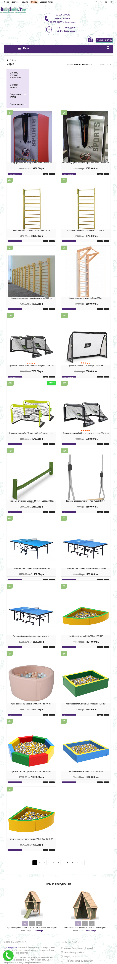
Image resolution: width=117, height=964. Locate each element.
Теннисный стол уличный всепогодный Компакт (31, 568)
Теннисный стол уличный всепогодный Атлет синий (86, 568)
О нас (6, 2)
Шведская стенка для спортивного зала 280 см (31, 230)
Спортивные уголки (15, 95)
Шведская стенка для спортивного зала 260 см (85, 230)
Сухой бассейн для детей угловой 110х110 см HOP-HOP (31, 839)
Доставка (15, 2)
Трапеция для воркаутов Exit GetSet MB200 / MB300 (85, 501)
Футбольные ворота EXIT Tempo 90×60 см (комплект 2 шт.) (31, 433)
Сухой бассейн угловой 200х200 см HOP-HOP (86, 636)
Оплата (25, 2)
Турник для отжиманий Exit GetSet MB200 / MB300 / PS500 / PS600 (31, 502)
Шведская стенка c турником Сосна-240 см (85, 298)
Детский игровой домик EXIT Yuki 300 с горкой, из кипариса (33, 927)
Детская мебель (14, 86)
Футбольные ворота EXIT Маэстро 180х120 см (85, 366)
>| (82, 862)
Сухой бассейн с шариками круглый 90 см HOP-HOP (31, 704)
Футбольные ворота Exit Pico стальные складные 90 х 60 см (86, 433)
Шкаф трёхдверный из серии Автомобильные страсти (31, 163)
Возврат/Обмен (46, 2)
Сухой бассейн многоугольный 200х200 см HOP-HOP (31, 771)
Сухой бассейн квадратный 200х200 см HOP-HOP (85, 771)
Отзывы (34, 2)
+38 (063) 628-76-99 (71, 956)
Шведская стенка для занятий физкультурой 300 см (31, 298)
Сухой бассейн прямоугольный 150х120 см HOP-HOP (86, 704)
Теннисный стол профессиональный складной (31, 636)
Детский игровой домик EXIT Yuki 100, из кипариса (85, 927)
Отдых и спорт (17, 104)
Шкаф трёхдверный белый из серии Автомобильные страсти (85, 163)
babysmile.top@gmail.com (74, 952)
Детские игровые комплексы (15, 75)
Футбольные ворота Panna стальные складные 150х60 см (31, 366)
